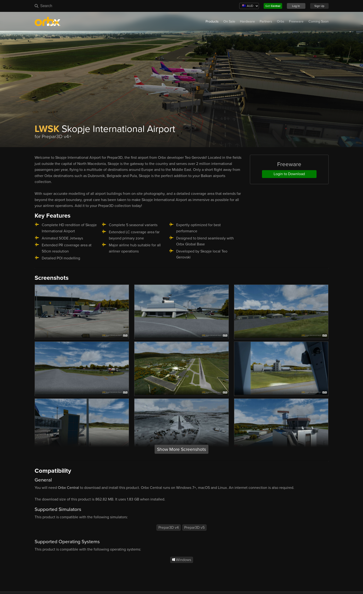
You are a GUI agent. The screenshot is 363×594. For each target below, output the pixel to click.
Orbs (280, 21)
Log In (296, 6)
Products (212, 21)
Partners (266, 21)
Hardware (247, 21)
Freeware (296, 21)
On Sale (229, 21)
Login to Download (289, 174)
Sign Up (319, 6)
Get (272, 6)
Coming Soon (318, 21)
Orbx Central (68, 487)
